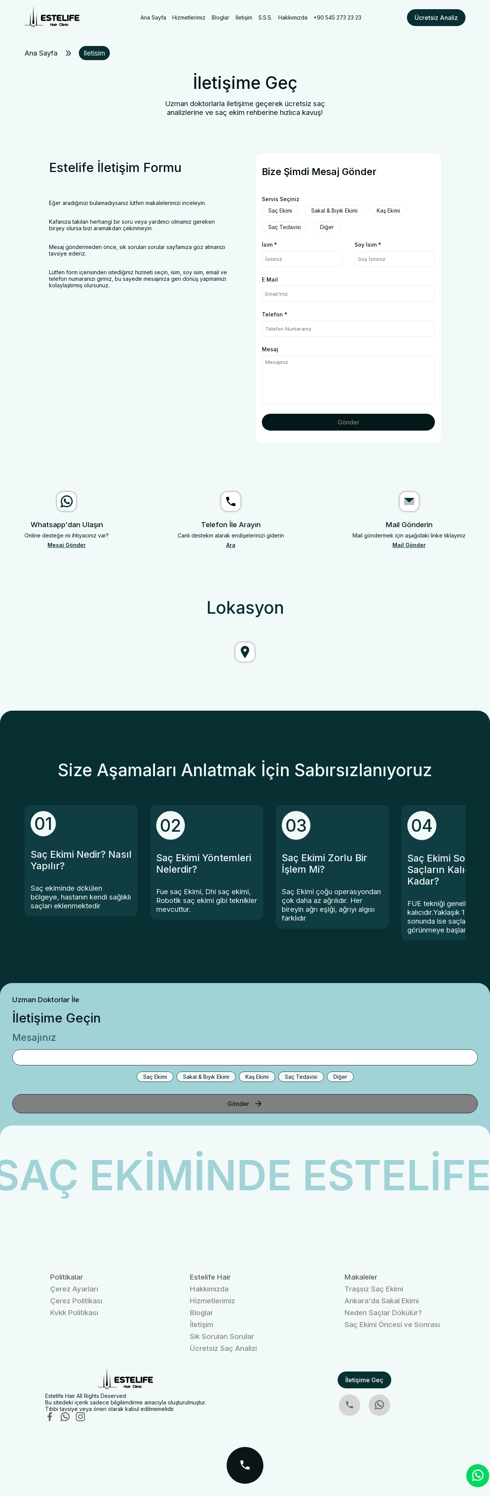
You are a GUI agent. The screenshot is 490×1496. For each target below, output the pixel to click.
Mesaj (270, 349)
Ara (230, 545)
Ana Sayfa (153, 17)
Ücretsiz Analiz (436, 17)
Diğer (327, 227)
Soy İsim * (367, 244)
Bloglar (220, 17)
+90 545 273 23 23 (337, 17)
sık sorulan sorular (142, 247)
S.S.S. (265, 17)
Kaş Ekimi (388, 210)
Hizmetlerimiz (189, 17)
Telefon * (274, 314)
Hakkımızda (292, 17)
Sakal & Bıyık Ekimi (334, 210)
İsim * (269, 244)
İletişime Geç (364, 1380)
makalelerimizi (163, 203)
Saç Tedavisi (284, 227)
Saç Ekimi (280, 210)
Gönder (348, 422)
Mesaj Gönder (66, 545)
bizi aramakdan (102, 228)
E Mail (270, 279)
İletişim (243, 17)
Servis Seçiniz (280, 199)
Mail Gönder (409, 545)
